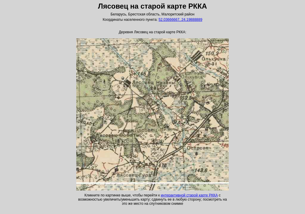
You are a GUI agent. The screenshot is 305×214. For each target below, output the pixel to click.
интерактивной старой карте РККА (189, 195)
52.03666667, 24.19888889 (180, 20)
